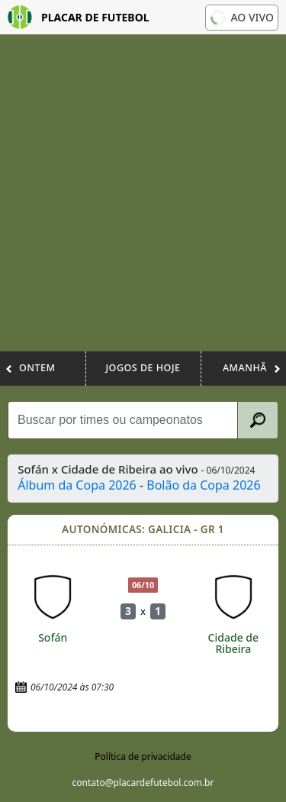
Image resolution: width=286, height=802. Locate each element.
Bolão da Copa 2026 (203, 485)
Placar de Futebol (78, 17)
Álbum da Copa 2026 (77, 485)
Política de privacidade (143, 756)
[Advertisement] (143, 200)
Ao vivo (240, 16)
